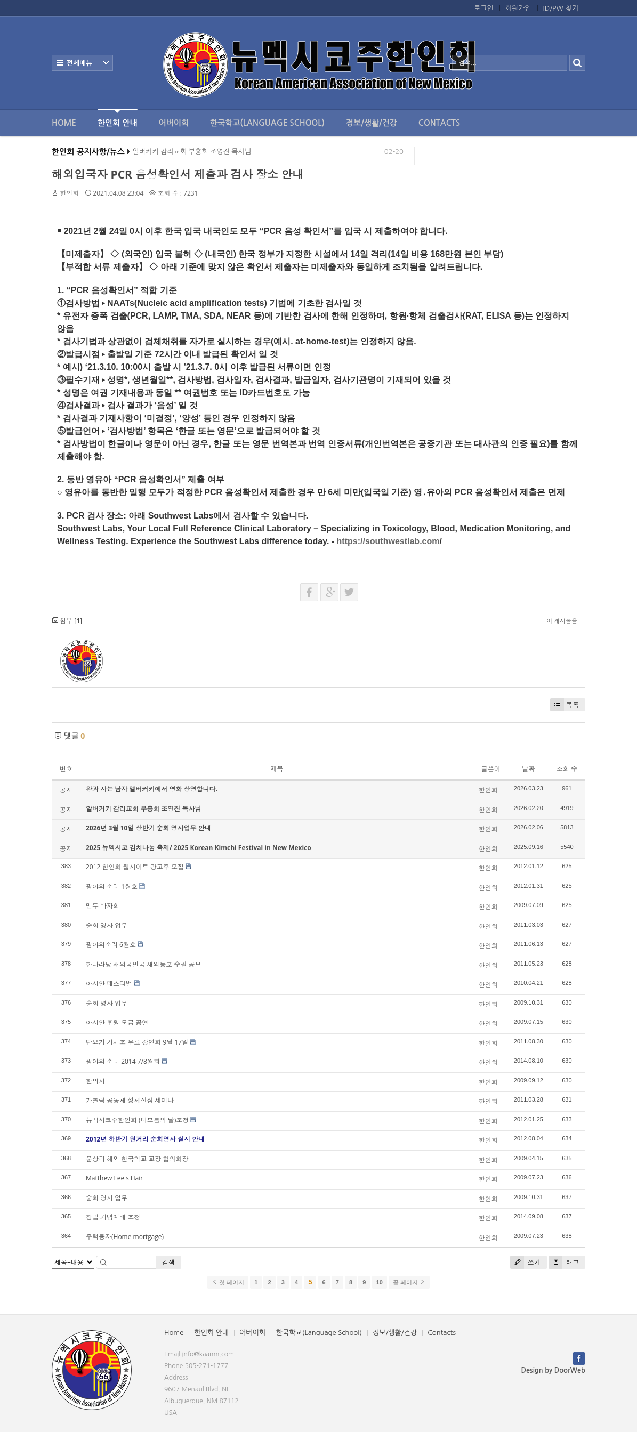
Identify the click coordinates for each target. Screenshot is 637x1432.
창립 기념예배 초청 (113, 1216)
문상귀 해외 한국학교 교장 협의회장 (137, 1158)
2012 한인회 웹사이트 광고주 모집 (135, 866)
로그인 (484, 8)
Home (64, 123)
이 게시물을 (561, 621)
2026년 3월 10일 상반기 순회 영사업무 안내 (148, 827)
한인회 (69, 193)
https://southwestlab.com (388, 541)
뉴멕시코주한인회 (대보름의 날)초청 (137, 1119)
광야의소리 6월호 (111, 944)
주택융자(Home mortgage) (125, 1236)
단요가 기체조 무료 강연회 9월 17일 (137, 1042)
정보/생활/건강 (371, 123)
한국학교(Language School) (267, 123)
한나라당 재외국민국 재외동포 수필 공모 (143, 964)
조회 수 (567, 768)
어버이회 (174, 123)
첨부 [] (67, 620)
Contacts (439, 123)
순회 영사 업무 (106, 925)
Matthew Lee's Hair (114, 1178)
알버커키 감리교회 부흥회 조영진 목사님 (192, 154)
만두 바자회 (102, 905)
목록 (564, 704)
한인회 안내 (118, 118)
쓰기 (525, 1262)
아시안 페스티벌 (109, 983)
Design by (553, 1370)
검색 (168, 1262)
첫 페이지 (228, 1282)
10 (379, 1282)
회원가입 (518, 8)
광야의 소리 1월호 (112, 886)
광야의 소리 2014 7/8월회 (123, 1061)
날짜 (528, 768)
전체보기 (82, 63)
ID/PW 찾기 (560, 8)
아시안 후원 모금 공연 (117, 1022)
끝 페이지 (409, 1282)
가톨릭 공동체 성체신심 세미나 (130, 1100)
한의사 (95, 1081)
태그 (564, 1262)
